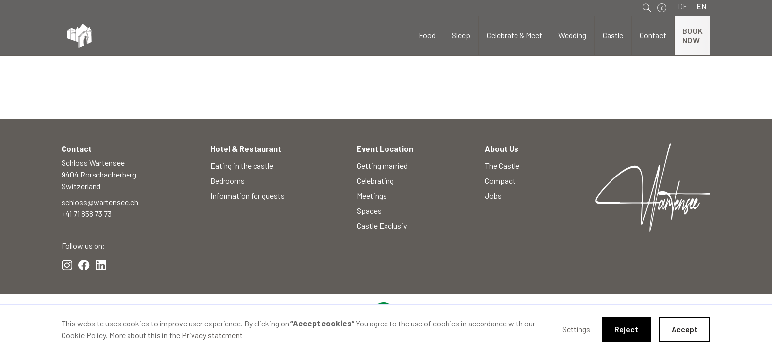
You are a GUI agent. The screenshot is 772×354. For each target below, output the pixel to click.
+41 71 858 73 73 (87, 213)
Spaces (369, 210)
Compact (500, 180)
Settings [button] (576, 329)
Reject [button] (626, 329)
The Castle (502, 165)
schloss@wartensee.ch (100, 201)
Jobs (493, 195)
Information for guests (247, 195)
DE (683, 6)
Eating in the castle (241, 165)
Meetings (372, 195)
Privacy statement (212, 335)
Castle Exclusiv (382, 225)
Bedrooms (227, 180)
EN (701, 6)
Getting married (382, 165)
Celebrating (375, 180)
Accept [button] (685, 329)
